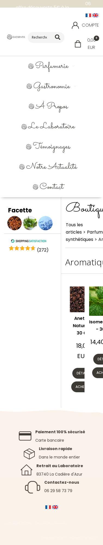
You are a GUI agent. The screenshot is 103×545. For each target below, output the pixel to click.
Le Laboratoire (51, 126)
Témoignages (51, 146)
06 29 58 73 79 (58, 490)
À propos (52, 106)
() (43, 250)
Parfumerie (51, 66)
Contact (51, 187)
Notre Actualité (51, 167)
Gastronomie (51, 86)
